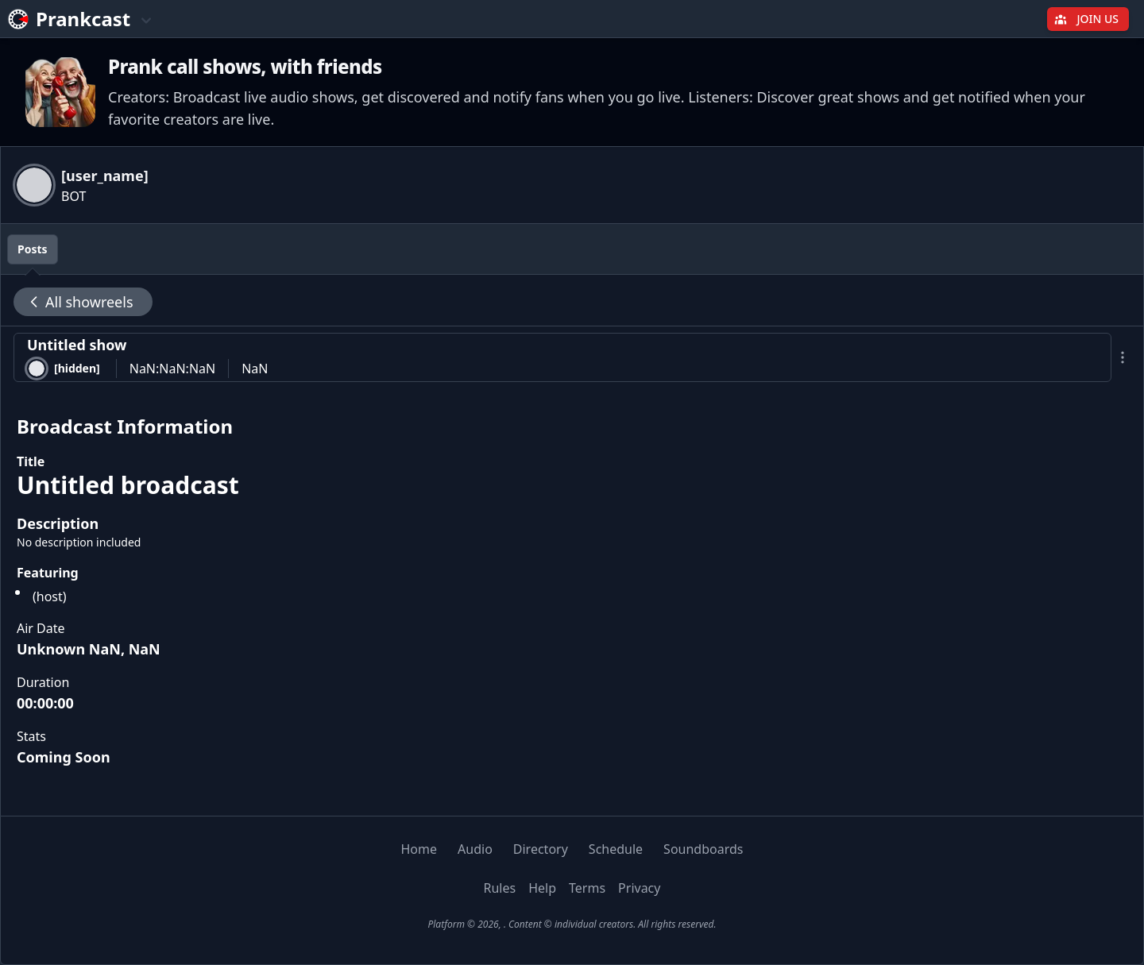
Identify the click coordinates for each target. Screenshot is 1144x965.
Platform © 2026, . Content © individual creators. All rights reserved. (571, 924)
